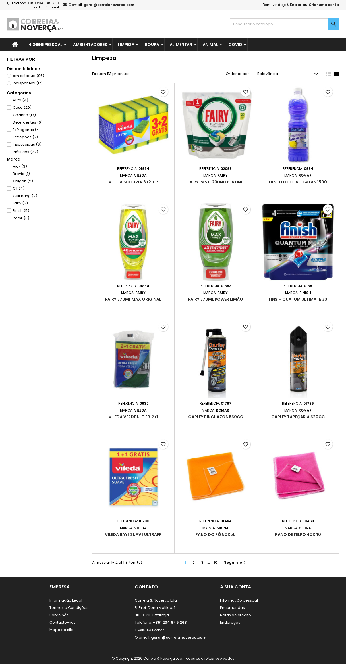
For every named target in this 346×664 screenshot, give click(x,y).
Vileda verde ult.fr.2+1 (133, 417)
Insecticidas (27, 144)
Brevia (21, 173)
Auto (20, 100)
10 (215, 562)
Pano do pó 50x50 (215, 534)
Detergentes (28, 122)
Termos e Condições (68, 607)
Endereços (230, 622)
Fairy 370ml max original (133, 299)
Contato (146, 587)
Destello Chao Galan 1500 (298, 182)
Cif (18, 188)
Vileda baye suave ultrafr (133, 534)
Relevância (288, 74)
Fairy (20, 203)
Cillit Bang (25, 196)
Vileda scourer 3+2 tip (133, 182)
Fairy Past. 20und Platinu (215, 182)
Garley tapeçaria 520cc (298, 417)
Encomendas (232, 607)
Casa (22, 107)
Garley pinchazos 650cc (215, 417)
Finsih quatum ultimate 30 (298, 299)
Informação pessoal (239, 600)
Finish (21, 210)
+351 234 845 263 (43, 3)
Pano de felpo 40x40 (298, 534)
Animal (210, 44)
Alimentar (181, 44)
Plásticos (25, 151)
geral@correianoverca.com (109, 4)
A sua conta (235, 587)
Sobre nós (59, 615)
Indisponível (28, 83)
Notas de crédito (235, 615)
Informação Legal (65, 600)
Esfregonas (27, 129)
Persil (21, 218)
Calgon (23, 181)
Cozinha (24, 115)
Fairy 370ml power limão (215, 299)
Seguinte (235, 562)
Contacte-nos (62, 622)
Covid (235, 44)
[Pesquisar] (284, 24)
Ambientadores (90, 44)
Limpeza (126, 44)
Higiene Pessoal (45, 44)
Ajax (20, 166)
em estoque (28, 75)
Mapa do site (61, 629)
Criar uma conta (324, 4)
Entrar (295, 4)
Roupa (152, 44)
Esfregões (25, 137)
